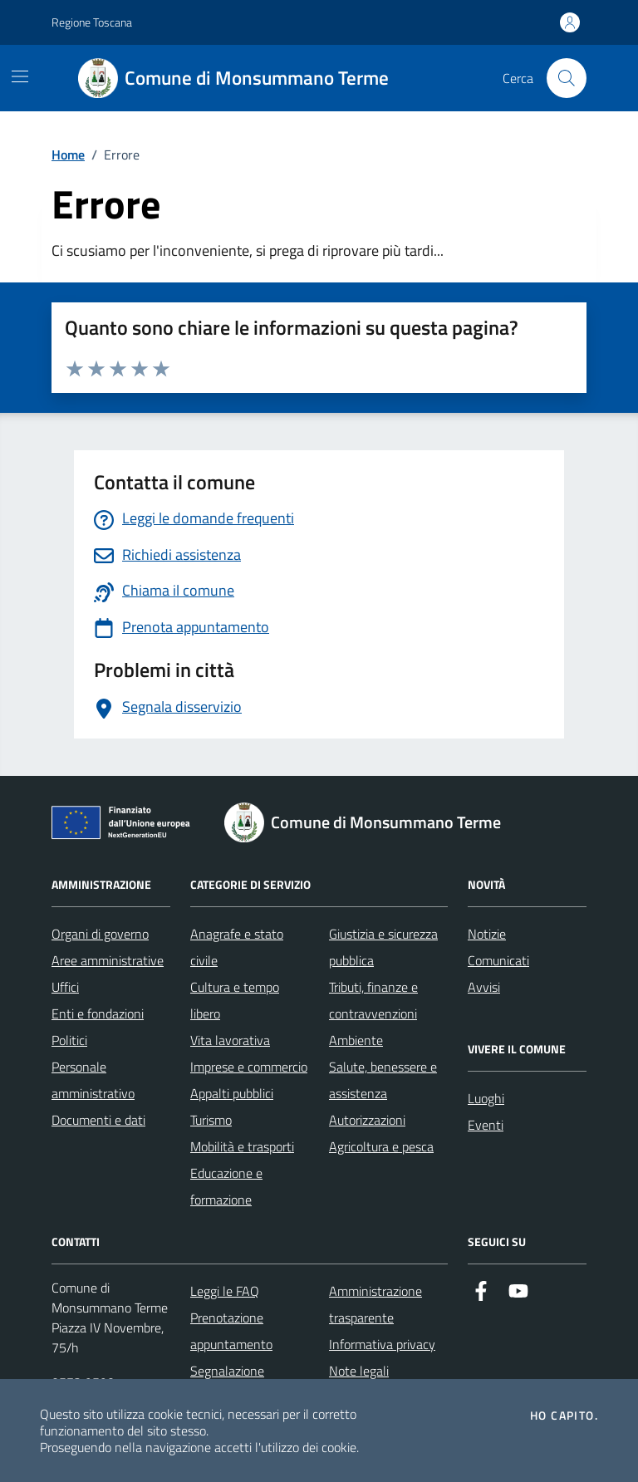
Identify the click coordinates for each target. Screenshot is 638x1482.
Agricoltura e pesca (381, 1146)
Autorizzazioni (367, 1120)
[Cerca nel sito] (566, 78)
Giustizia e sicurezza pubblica (383, 947)
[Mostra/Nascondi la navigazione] (20, 76)
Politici (69, 1040)
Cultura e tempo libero (234, 1000)
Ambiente (356, 1040)
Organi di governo (100, 934)
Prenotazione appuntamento (231, 1331)
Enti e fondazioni (98, 1013)
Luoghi (486, 1098)
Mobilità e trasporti (242, 1146)
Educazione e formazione (226, 1186)
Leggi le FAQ (224, 1291)
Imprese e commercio (248, 1067)
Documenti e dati (98, 1120)
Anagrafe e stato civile (236, 947)
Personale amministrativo (93, 1080)
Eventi (485, 1125)
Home (68, 154)
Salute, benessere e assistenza (383, 1080)
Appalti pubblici (231, 1093)
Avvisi (484, 987)
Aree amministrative (108, 960)
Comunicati (498, 960)
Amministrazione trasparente (375, 1304)
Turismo (211, 1120)
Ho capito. (564, 1415)
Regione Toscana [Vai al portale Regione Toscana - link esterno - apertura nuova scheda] (92, 22)
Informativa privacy (382, 1344)
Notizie (487, 934)
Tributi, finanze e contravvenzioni (373, 1000)
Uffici (65, 987)
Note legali (359, 1371)
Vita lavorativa (230, 1040)
